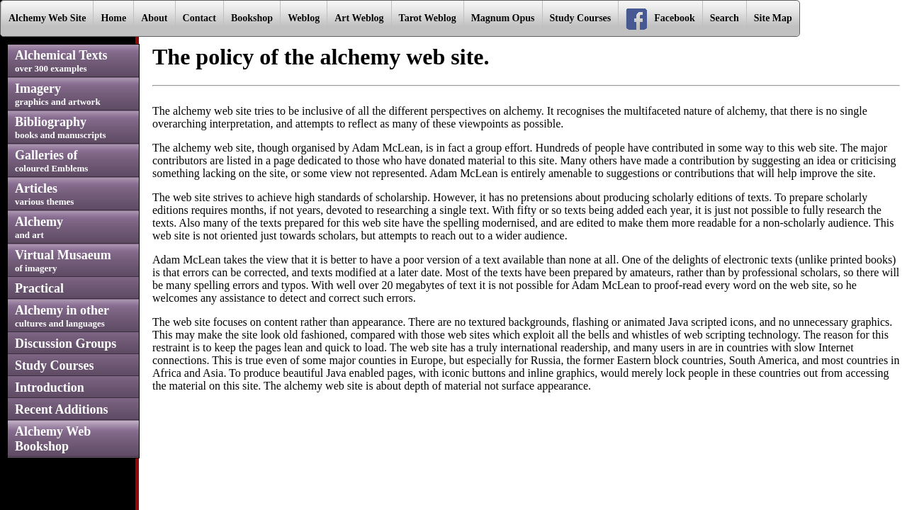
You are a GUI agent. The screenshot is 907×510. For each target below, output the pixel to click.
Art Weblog (358, 18)
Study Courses (581, 18)
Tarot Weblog (427, 18)
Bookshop (252, 18)
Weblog (304, 18)
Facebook (660, 19)
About (154, 18)
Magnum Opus (503, 18)
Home (113, 18)
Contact (199, 18)
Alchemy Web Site (47, 18)
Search (724, 18)
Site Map (773, 18)
